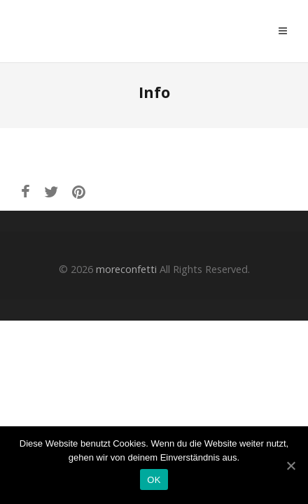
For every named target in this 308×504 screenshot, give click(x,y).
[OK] (291, 465)
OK (153, 480)
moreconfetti (102, 30)
